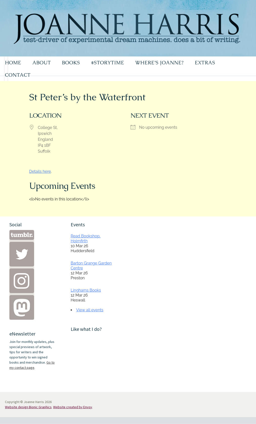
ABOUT (41, 62)
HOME (13, 62)
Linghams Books (86, 290)
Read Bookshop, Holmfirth (86, 238)
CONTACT (18, 75)
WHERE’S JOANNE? (159, 62)
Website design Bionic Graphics (28, 407)
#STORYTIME (107, 62)
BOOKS (71, 62)
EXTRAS (205, 62)
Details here (40, 171)
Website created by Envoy (72, 407)
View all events (89, 310)
